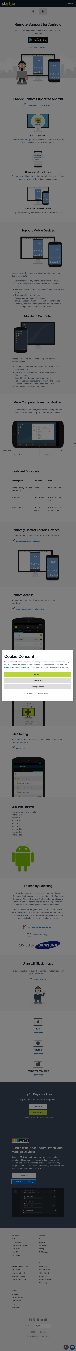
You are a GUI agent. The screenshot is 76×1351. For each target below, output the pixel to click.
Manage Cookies (38, 687)
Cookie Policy (9, 667)
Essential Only (38, 680)
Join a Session (28, 693)
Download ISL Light (45, 693)
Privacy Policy (23, 667)
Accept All (37, 674)
